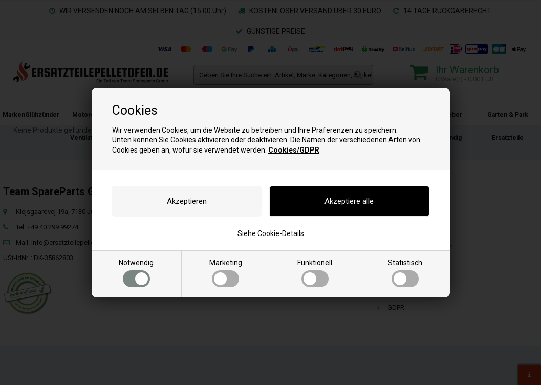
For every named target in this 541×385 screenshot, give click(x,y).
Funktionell (314, 273)
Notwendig (136, 273)
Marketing (225, 273)
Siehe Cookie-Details (270, 233)
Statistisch (405, 273)
